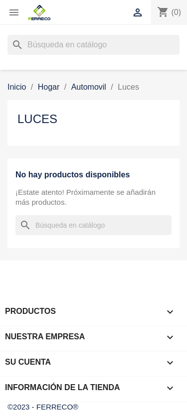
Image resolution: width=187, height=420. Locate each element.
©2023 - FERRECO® (42, 407)
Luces (37, 119)
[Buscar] (93, 45)
